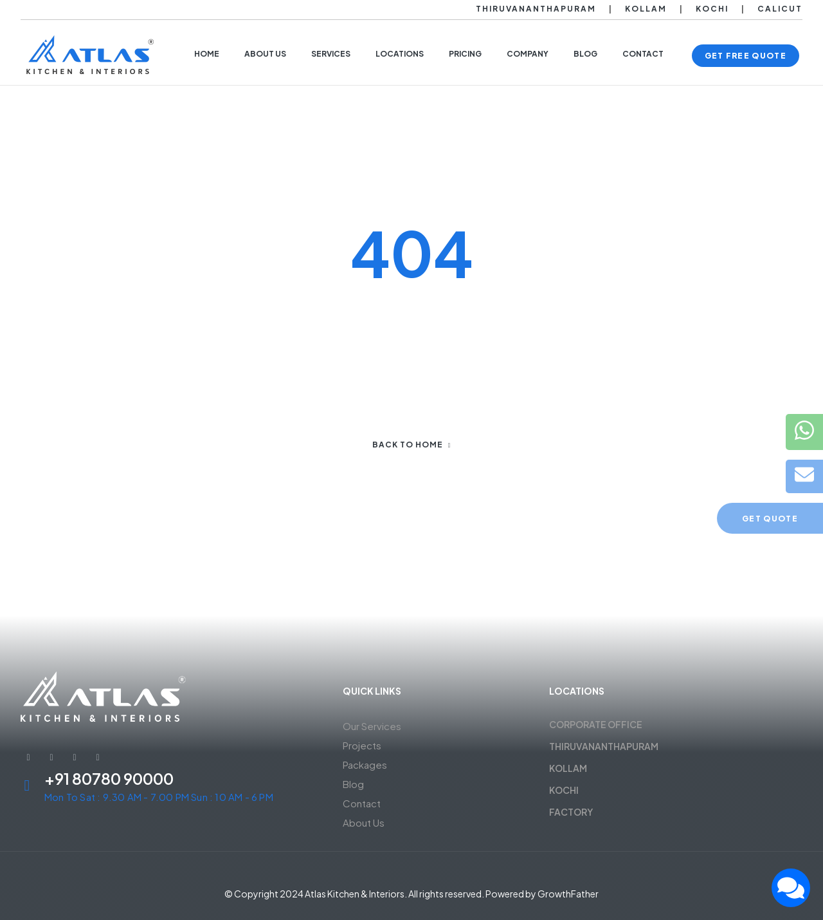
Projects (362, 745)
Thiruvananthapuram (536, 9)
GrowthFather (568, 893)
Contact (362, 803)
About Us (363, 822)
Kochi (712, 9)
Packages (365, 764)
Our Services (372, 726)
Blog (353, 784)
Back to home (411, 444)
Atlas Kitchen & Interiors (354, 893)
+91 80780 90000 (109, 778)
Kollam (646, 9)
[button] (745, 55)
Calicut (779, 9)
